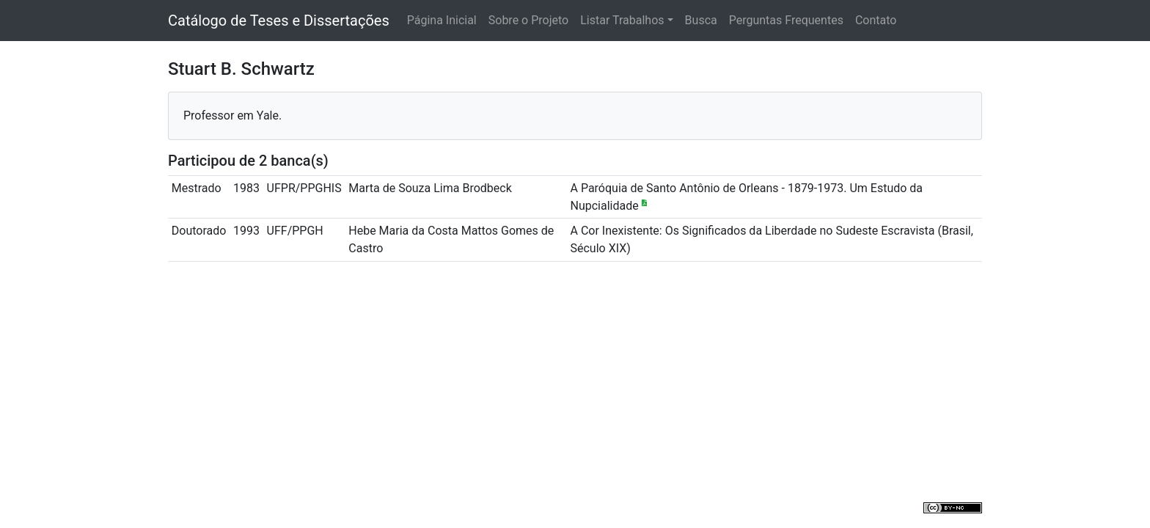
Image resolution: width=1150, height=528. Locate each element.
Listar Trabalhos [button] (622, 20)
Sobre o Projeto (528, 20)
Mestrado (196, 188)
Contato (876, 20)
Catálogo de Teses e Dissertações (278, 20)
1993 (246, 231)
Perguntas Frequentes (786, 20)
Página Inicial (442, 20)
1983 (246, 188)
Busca (701, 20)
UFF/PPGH (295, 231)
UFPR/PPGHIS (304, 188)
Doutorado (199, 231)
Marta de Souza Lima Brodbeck (429, 188)
